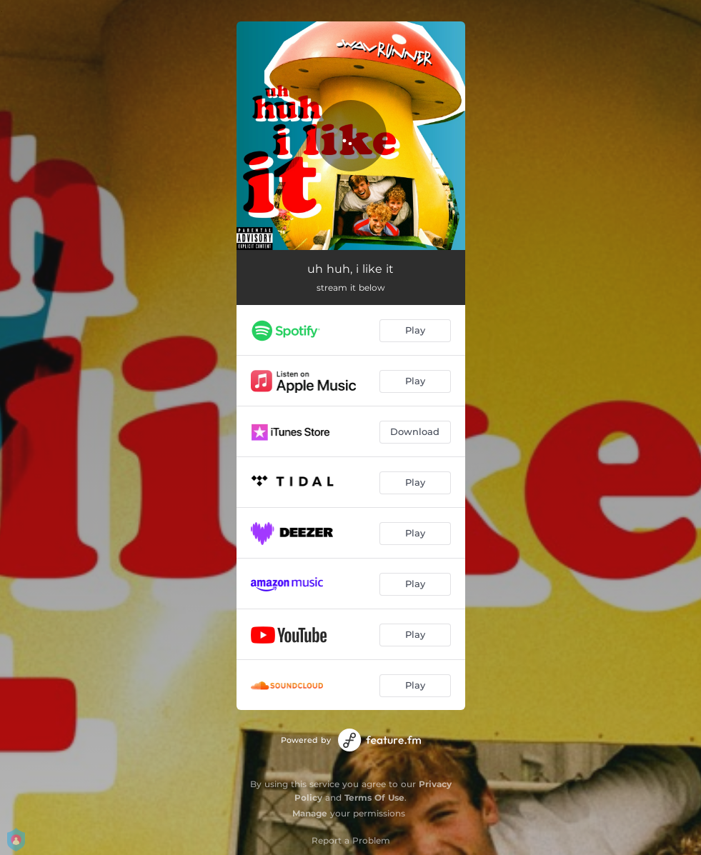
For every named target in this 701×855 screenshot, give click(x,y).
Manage (309, 813)
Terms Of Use (374, 797)
